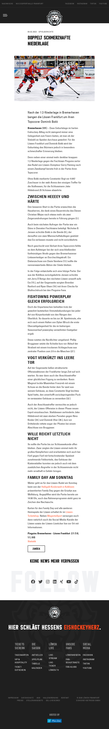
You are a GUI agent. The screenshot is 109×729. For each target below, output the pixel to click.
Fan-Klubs (71, 667)
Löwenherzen (73, 655)
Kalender (37, 668)
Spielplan (37, 659)
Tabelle (36, 663)
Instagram (89, 659)
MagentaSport (54, 515)
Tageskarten (22, 655)
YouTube (87, 668)
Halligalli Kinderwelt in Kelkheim (57, 486)
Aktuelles (37, 655)
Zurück (36, 548)
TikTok (86, 663)
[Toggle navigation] (5, 15)
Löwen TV (54, 670)
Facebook (88, 655)
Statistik (32, 541)
